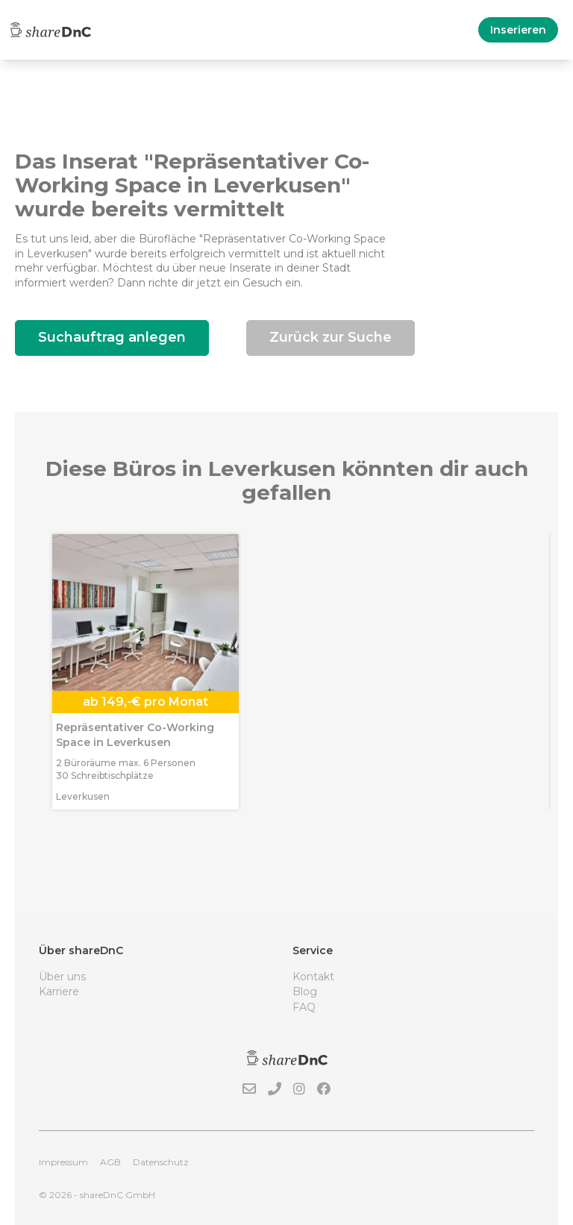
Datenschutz (161, 1162)
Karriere (59, 991)
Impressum (63, 1162)
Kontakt (313, 976)
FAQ (304, 1007)
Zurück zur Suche (330, 337)
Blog (304, 991)
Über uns (62, 976)
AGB (110, 1162)
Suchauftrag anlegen (112, 337)
